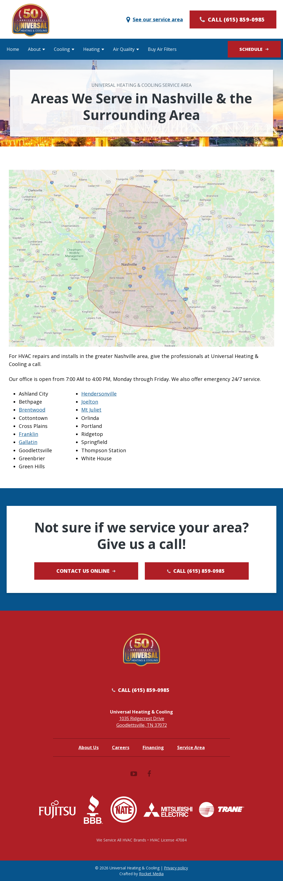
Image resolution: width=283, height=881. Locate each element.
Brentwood (32, 409)
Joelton (89, 401)
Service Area (191, 747)
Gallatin (28, 442)
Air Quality (124, 49)
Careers (120, 747)
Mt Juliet (91, 409)
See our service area (154, 19)
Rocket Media (151, 873)
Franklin (28, 434)
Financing (153, 747)
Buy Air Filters (162, 49)
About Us (88, 747)
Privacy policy (176, 867)
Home (13, 49)
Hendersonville (99, 393)
